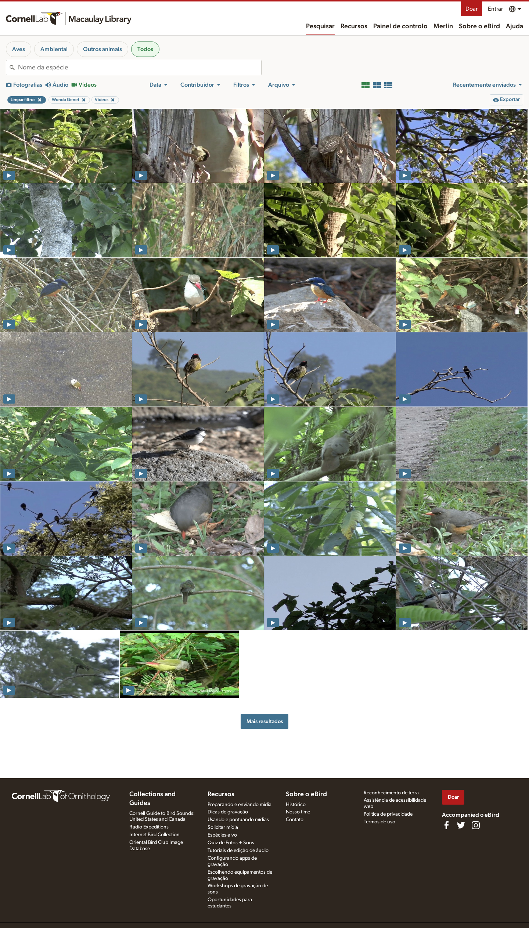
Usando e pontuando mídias (238, 819)
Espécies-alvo (222, 835)
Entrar (495, 9)
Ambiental (54, 49)
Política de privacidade (388, 814)
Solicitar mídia (223, 827)
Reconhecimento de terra (391, 792)
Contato (294, 819)
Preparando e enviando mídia (239, 804)
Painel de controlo (400, 26)
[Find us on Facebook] (446, 825)
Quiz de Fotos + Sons (231, 842)
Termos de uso (379, 821)
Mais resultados (264, 721)
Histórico (296, 804)
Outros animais (102, 49)
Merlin (443, 26)
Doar (471, 9)
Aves (18, 49)
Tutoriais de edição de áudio (238, 850)
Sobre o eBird (479, 26)
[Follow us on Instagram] (475, 825)
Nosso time (298, 812)
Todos (145, 49)
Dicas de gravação (228, 812)
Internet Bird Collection (154, 834)
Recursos (354, 26)
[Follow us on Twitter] (461, 825)
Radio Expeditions (149, 827)
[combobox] (139, 67)
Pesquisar (320, 26)
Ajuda (514, 26)
